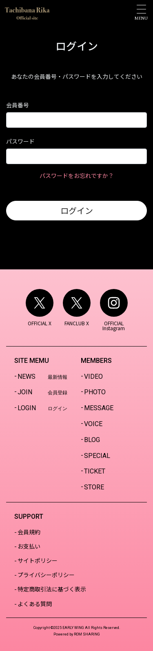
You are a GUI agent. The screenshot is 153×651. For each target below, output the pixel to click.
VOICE (93, 424)
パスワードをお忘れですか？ (77, 175)
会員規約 (29, 532)
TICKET (94, 471)
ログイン (76, 210)
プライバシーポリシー (46, 575)
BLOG (92, 440)
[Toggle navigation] (141, 12)
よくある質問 (35, 604)
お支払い (29, 546)
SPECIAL (97, 456)
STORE (94, 487)
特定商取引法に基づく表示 (52, 589)
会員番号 (17, 105)
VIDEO (93, 376)
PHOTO (95, 392)
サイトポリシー (38, 560)
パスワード (20, 141)
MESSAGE (98, 408)
